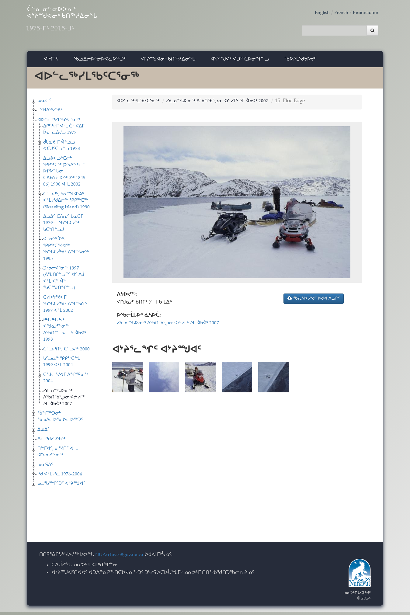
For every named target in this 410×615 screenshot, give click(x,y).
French (337, 13)
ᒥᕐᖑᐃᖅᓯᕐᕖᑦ (50, 113)
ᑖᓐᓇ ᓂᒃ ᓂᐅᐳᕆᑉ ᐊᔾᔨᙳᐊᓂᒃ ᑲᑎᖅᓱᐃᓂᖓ (86, 24)
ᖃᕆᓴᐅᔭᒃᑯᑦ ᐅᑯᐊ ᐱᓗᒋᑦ (313, 301)
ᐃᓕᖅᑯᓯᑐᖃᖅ (51, 442)
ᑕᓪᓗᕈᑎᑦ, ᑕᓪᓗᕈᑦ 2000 (66, 352)
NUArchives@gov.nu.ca (122, 558)
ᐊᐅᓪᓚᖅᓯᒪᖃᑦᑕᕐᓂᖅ (58, 123)
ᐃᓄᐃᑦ (43, 433)
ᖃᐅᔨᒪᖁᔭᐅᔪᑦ (300, 62)
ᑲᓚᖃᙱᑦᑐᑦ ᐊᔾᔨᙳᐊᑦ (61, 487)
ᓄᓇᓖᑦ (44, 104)
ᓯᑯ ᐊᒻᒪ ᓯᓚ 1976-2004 (59, 477)
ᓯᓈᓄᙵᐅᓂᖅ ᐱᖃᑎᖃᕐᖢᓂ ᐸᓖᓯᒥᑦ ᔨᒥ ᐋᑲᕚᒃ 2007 (64, 401)
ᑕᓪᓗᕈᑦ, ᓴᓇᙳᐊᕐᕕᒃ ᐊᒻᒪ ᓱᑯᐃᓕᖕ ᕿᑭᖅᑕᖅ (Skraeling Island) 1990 (66, 204)
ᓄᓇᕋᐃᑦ (45, 468)
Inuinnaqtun (363, 13)
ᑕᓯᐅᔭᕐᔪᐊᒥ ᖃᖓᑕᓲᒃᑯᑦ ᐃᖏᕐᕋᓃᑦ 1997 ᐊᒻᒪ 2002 (65, 307)
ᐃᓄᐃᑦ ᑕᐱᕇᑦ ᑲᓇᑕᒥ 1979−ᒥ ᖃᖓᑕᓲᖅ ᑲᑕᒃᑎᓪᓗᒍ (63, 226)
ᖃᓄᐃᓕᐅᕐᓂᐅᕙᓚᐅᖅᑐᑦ (100, 62)
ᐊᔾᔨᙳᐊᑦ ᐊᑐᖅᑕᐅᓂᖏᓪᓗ (239, 62)
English (315, 13)
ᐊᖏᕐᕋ (51, 62)
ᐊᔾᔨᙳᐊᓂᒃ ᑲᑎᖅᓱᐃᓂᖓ (168, 62)
